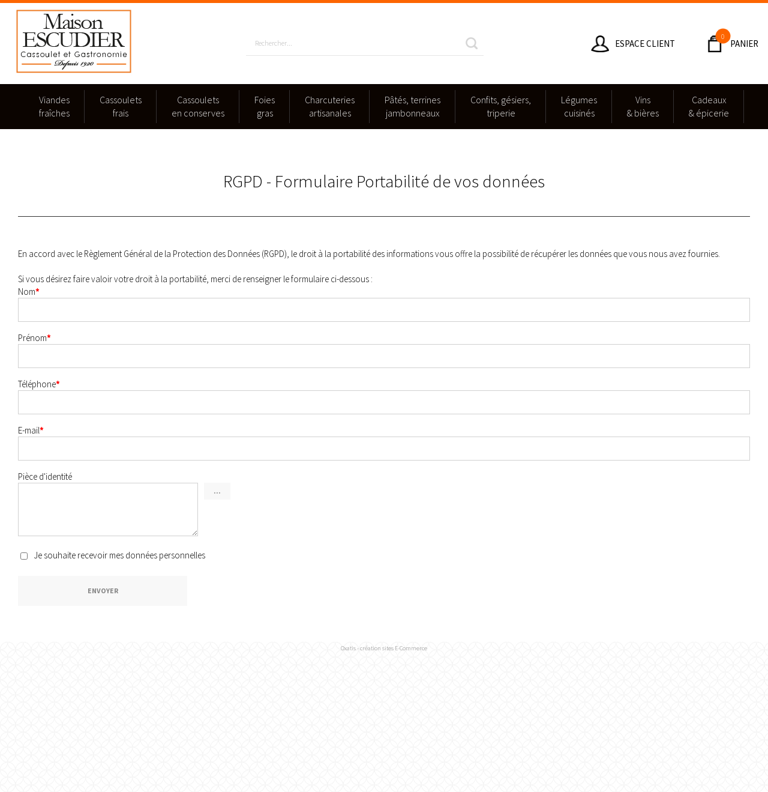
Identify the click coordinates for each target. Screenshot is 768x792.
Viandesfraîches (54, 106)
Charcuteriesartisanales (330, 106)
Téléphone (39, 384)
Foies (264, 107)
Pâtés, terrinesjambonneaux (412, 106)
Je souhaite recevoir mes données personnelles (119, 554)
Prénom (34, 337)
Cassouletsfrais (121, 106)
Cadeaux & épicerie (709, 106)
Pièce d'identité (45, 476)
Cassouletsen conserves (198, 106)
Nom (29, 291)
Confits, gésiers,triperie (500, 106)
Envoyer (103, 590)
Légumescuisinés (579, 106)
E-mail (31, 430)
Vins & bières (643, 106)
